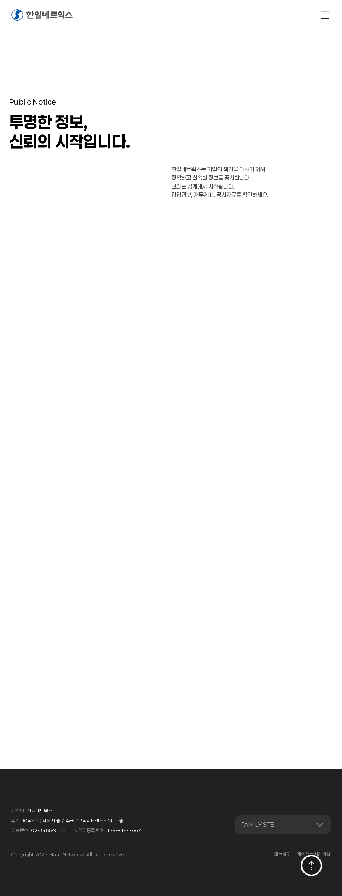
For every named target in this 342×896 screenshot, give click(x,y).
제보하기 (282, 854)
